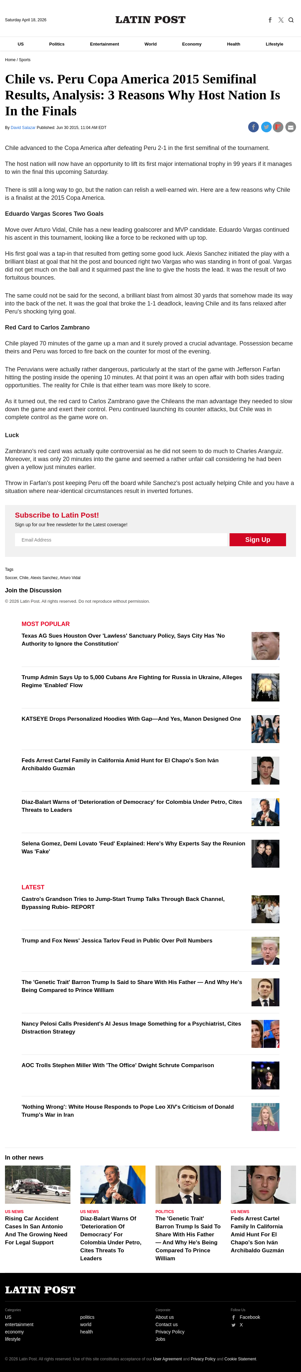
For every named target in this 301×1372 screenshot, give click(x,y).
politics (87, 1317)
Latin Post (150, 19)
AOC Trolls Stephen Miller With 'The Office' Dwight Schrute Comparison (118, 1065)
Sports (25, 60)
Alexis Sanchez (44, 577)
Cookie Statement (240, 1359)
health (86, 1331)
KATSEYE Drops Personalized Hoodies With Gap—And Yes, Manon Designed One (131, 719)
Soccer (11, 577)
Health (234, 44)
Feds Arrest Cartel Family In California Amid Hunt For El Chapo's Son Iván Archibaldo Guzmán (257, 1234)
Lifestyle (274, 44)
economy (14, 1331)
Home (10, 60)
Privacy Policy (169, 1331)
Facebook (250, 1317)
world (85, 1324)
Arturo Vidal (70, 577)
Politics (56, 44)
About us (164, 1317)
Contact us (166, 1324)
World (151, 44)
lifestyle (13, 1339)
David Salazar (24, 127)
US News (14, 1211)
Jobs (160, 1339)
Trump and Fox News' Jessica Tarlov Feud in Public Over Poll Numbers (117, 940)
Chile (23, 577)
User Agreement (167, 1359)
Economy (192, 44)
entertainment (19, 1324)
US (21, 44)
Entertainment (104, 44)
